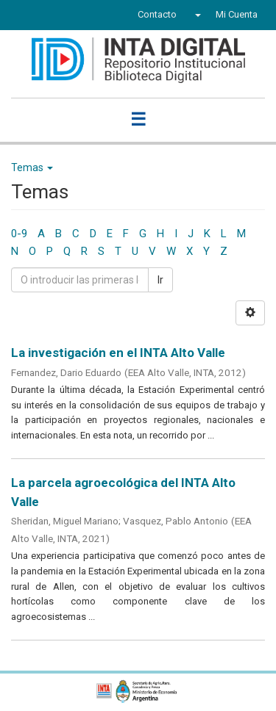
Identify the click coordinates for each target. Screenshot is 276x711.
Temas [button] (32, 167)
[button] (196, 14)
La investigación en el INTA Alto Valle (118, 352)
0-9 (19, 233)
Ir (160, 280)
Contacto (157, 14)
